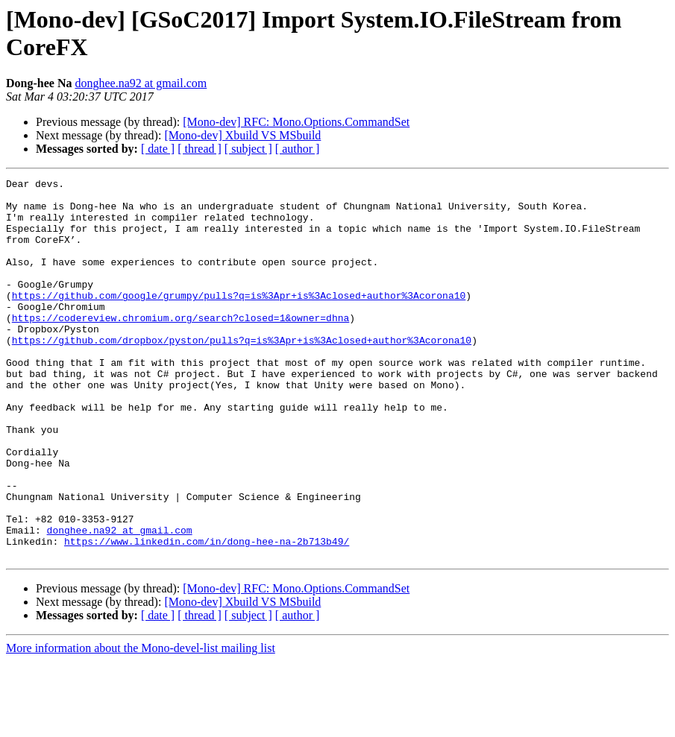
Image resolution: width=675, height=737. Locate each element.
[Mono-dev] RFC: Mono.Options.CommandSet (296, 122)
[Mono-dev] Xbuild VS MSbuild (242, 135)
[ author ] (297, 148)
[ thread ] (200, 148)
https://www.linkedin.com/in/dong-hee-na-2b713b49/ (206, 614)
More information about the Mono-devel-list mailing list (140, 724)
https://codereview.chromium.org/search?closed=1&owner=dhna (180, 346)
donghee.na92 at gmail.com (141, 83)
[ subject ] (248, 148)
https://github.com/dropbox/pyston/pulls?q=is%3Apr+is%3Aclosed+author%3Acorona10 (241, 373)
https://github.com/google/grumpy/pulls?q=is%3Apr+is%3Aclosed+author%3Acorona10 (238, 319)
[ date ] (158, 148)
